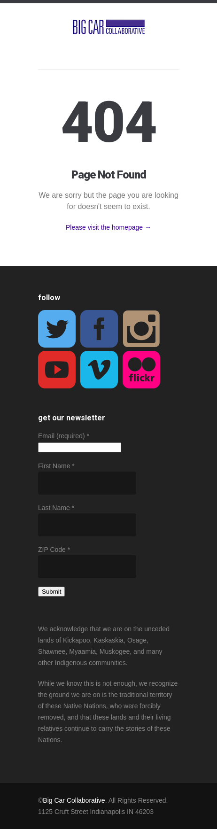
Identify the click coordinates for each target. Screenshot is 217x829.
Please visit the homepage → (108, 227)
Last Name (56, 507)
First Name (56, 466)
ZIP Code (54, 549)
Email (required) (63, 436)
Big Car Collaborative (74, 800)
